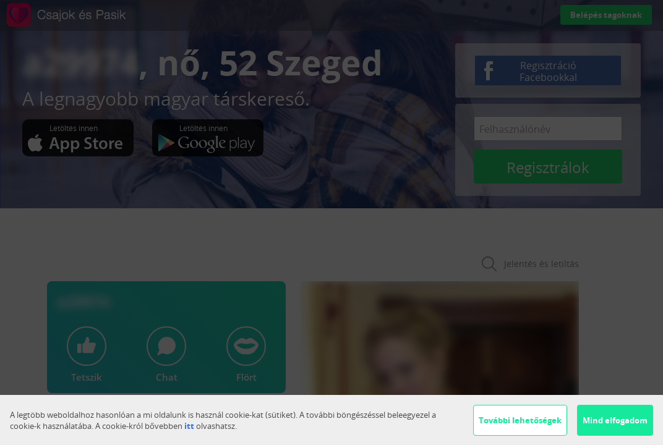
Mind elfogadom (615, 420)
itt (189, 425)
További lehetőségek (520, 420)
